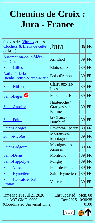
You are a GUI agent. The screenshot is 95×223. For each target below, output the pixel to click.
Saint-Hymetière (16, 173)
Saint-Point (12, 120)
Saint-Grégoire (15, 147)
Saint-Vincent (14, 167)
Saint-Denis (13, 155)
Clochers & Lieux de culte (24, 46)
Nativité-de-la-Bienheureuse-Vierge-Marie (25, 75)
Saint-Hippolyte (16, 161)
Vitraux (28, 42)
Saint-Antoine (14, 107)
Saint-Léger (13, 96)
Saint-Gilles (13, 67)
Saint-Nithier (14, 86)
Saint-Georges (14, 128)
